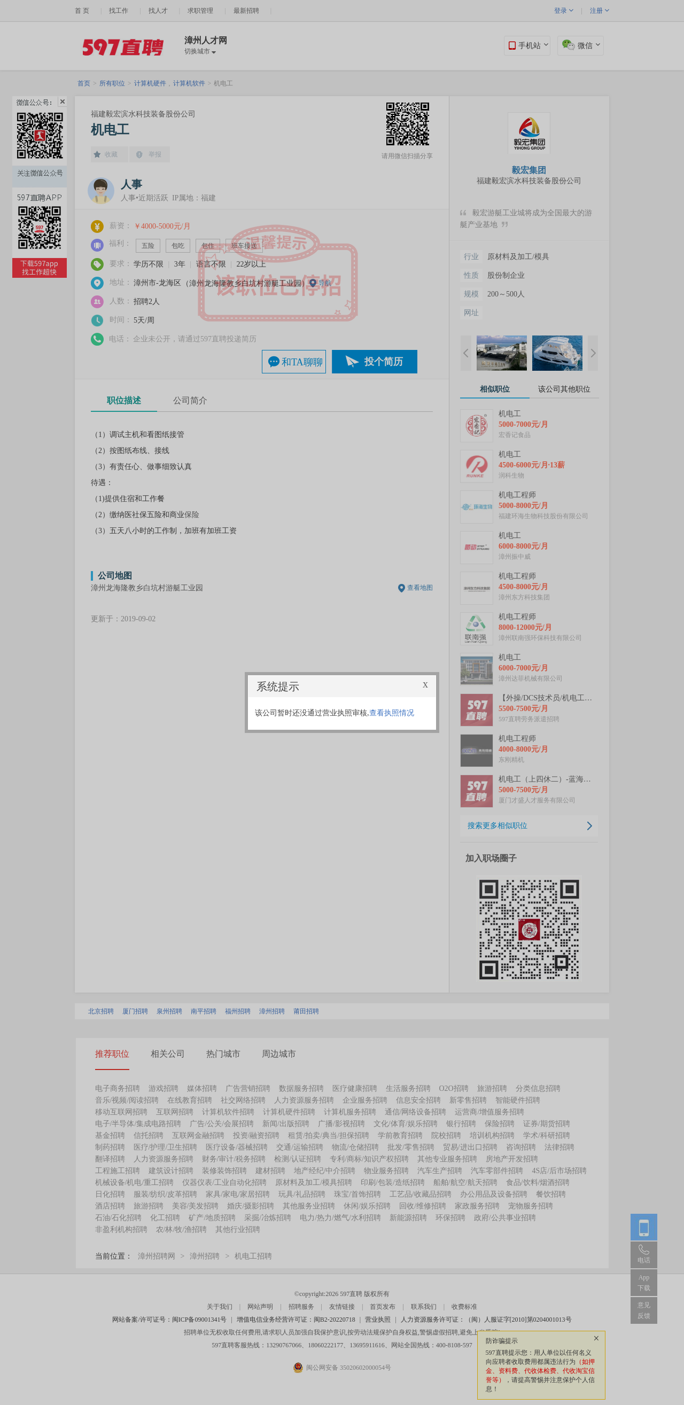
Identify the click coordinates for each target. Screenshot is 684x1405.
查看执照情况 (391, 713)
